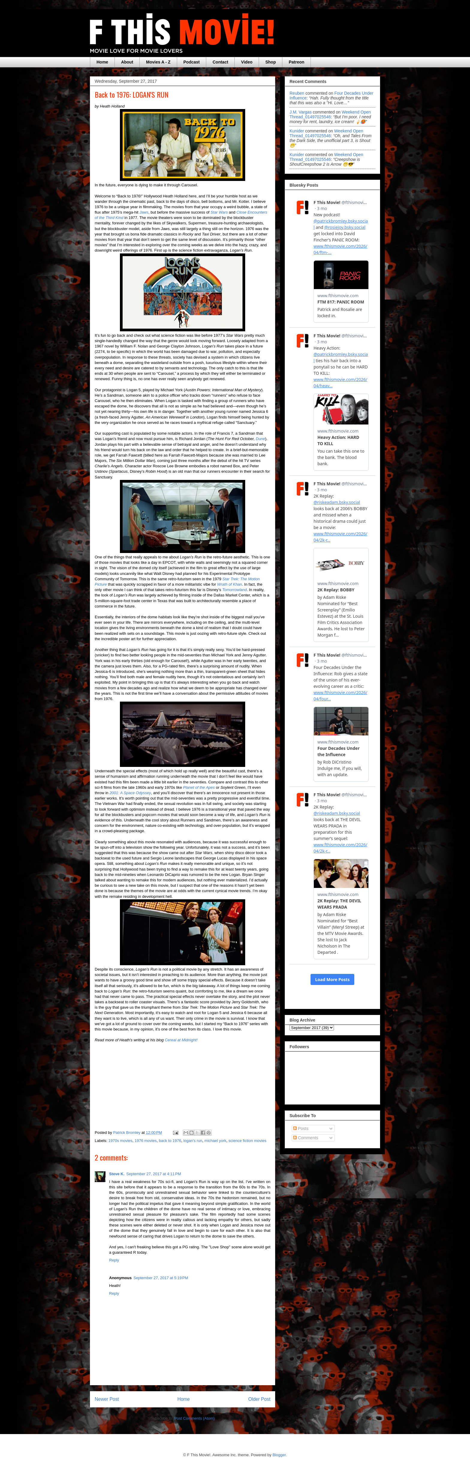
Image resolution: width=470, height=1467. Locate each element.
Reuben (297, 93)
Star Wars (219, 212)
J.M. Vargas (301, 112)
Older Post (259, 1399)
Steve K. (116, 1174)
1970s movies (120, 1140)
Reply (114, 1260)
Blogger (279, 1455)
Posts (300, 1128)
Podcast (191, 62)
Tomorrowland (234, 589)
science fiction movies (247, 1140)
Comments (305, 1137)
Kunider (297, 131)
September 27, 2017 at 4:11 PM (153, 1174)
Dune (260, 438)
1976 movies (146, 1140)
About (127, 62)
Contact (220, 62)
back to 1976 (170, 1140)
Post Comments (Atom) (194, 1418)
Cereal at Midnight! (181, 1040)
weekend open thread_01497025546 (330, 114)
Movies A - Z (158, 62)
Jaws (143, 212)
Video (246, 62)
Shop (270, 62)
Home (102, 62)
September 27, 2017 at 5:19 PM (160, 1278)
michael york (215, 1140)
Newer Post (107, 1399)
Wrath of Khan (229, 584)
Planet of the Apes (199, 787)
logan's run (192, 1140)
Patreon (296, 62)
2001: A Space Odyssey (130, 793)
